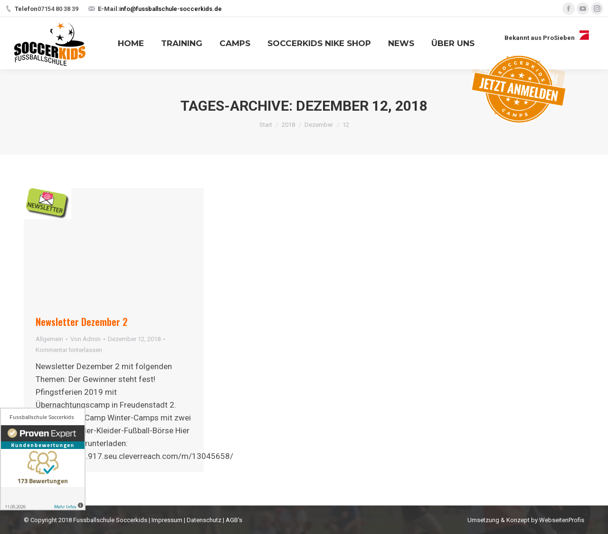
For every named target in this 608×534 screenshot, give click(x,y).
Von (85, 339)
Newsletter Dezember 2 (82, 322)
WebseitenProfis (561, 520)
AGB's (234, 520)
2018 (288, 124)
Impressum (167, 520)
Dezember (318, 124)
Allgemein (49, 339)
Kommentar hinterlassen (69, 349)
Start (265, 124)
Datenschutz (204, 520)
